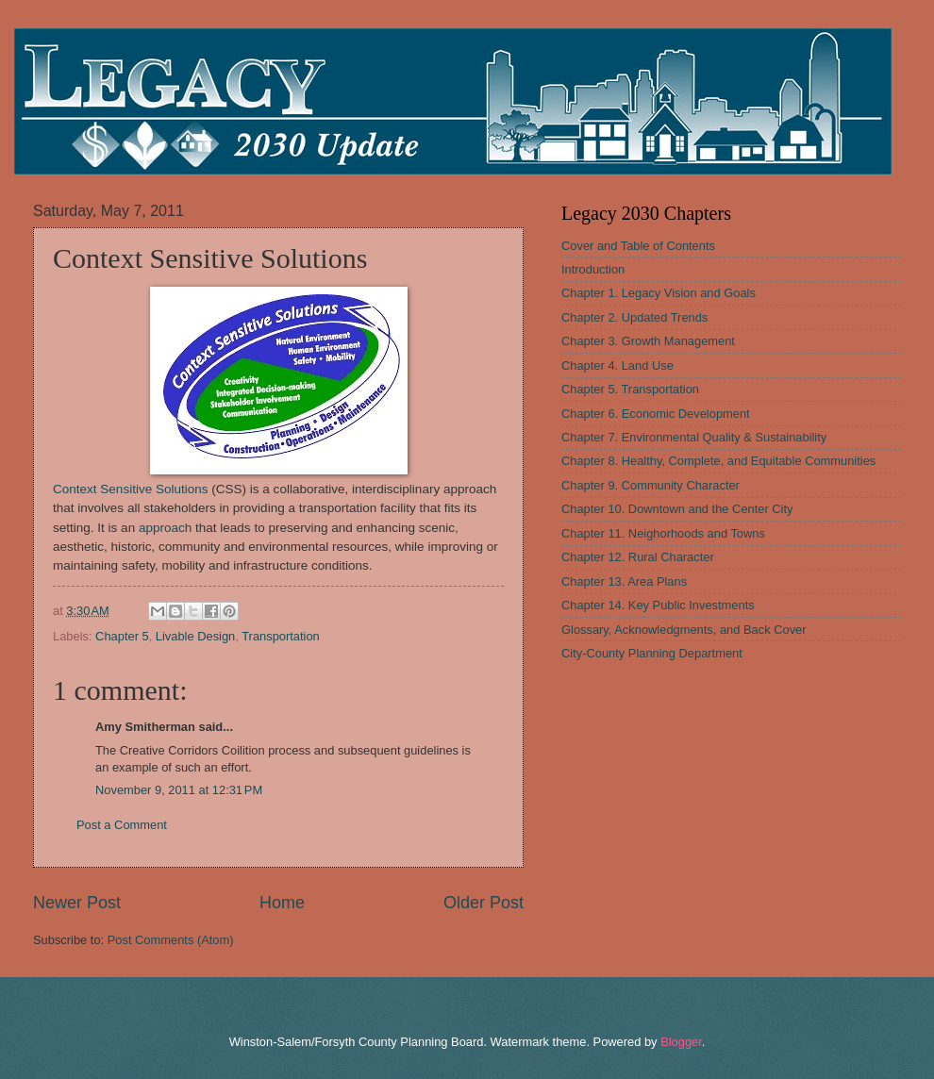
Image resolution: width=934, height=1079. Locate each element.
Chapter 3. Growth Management (648, 341)
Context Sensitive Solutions (130, 489)
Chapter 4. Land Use (617, 365)
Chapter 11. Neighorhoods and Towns (663, 533)
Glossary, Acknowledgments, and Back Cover (684, 629)
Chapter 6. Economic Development (655, 414)
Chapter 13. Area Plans (624, 581)
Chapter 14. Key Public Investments (658, 605)
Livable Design (195, 636)
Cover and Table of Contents (638, 246)
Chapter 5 (122, 636)
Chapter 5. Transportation (630, 389)
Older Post (483, 902)
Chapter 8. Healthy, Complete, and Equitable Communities (718, 461)
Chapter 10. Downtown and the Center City (676, 509)
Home (282, 902)
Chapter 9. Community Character (650, 485)
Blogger (681, 1042)
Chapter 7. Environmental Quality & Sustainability (693, 437)
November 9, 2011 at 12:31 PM (178, 790)
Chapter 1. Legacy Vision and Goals (658, 293)
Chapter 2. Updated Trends (634, 317)
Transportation (281, 636)
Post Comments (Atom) (171, 940)
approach (165, 528)
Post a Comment (121, 825)
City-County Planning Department (651, 653)
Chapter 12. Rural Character (637, 557)
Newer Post (77, 902)
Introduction (593, 269)
